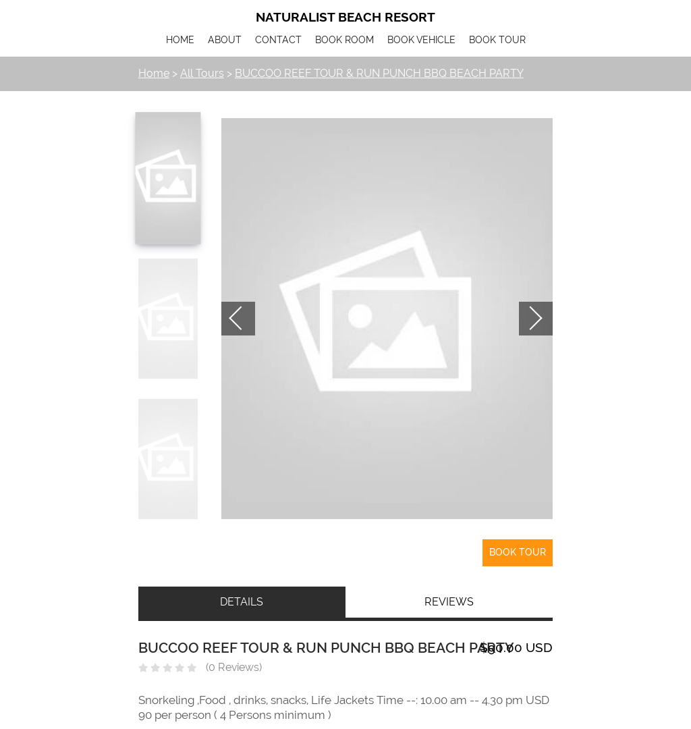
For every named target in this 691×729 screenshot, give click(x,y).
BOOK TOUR (497, 40)
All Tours (202, 73)
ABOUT (225, 40)
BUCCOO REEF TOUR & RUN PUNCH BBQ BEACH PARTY (379, 73)
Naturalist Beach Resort (345, 17)
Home (153, 73)
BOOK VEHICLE (421, 40)
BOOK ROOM (344, 40)
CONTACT (278, 40)
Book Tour (517, 552)
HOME (180, 40)
